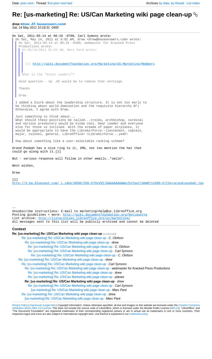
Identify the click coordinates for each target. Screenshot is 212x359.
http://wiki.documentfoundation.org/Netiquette (105, 255)
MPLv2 (175, 350)
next (30, 3)
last (69, 3)
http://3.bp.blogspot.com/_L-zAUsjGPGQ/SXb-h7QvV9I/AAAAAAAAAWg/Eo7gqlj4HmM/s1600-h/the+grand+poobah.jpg (108, 216)
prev (24, 3)
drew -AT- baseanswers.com (43, 24)
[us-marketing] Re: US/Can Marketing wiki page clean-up (70, 332)
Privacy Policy (20, 347)
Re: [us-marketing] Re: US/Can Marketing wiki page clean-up (105, 14)
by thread (177, 3)
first (50, 3)
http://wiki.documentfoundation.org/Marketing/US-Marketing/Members (94, 71)
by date (164, 3)
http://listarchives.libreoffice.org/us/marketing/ (84, 259)
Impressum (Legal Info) (43, 347)
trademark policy (138, 356)
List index (193, 3)
